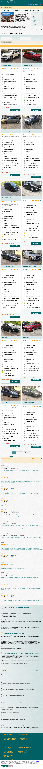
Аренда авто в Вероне (24, 740)
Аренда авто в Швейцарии (8, 755)
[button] (6, 38)
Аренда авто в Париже (8, 746)
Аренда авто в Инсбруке (22, 751)
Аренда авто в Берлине (8, 735)
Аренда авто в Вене (21, 746)
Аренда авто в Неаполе (24, 742)
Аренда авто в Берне (7, 756)
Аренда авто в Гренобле (8, 751)
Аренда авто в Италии (23, 734)
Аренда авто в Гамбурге (8, 742)
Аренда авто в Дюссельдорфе (9, 740)
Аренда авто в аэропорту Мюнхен (10, 738)
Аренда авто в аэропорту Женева (10, 759)
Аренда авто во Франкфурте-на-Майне (10, 739)
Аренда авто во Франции (7, 744)
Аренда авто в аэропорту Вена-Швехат (25, 747)
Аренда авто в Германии (7, 734)
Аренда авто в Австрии (21, 744)
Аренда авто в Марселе (8, 748)
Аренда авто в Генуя (23, 739)
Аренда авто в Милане (24, 738)
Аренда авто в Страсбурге (8, 752)
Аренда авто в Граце (22, 752)
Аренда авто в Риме (23, 735)
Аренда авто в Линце (22, 748)
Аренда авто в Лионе (7, 747)
